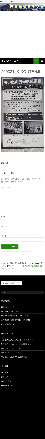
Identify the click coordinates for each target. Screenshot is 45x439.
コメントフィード (8, 381)
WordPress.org (6, 385)
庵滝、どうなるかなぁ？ (10, 307)
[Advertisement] (22, 34)
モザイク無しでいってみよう (12, 340)
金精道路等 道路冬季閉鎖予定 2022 (15, 320)
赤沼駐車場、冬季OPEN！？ (12, 311)
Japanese (8, 283)
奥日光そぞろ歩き (9, 61)
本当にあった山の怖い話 (10, 357)
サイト (4, 236)
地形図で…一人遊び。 (9, 344)
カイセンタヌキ (7, 353)
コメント (6, 187)
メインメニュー (42, 61)
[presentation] (16, 255)
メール (4, 226)
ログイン (4, 372)
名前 (3, 216)
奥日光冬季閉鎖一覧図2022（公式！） (15, 316)
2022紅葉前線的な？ (9, 324)
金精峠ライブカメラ (8, 348)
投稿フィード (6, 377)
